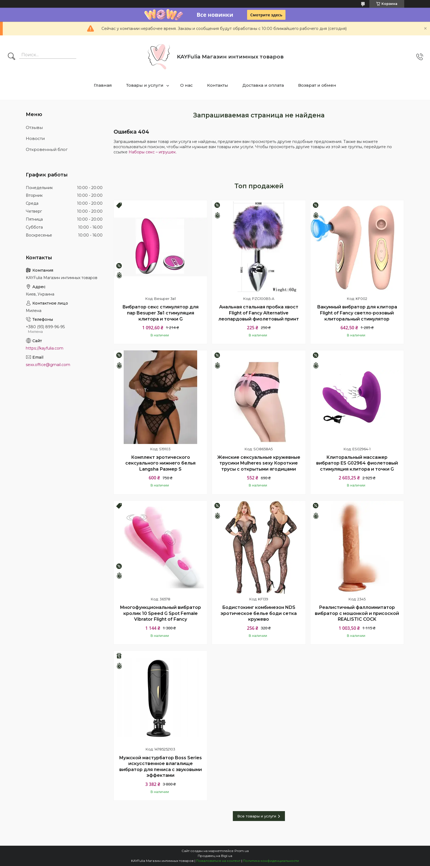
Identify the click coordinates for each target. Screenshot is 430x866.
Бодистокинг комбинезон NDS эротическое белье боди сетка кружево (258, 613)
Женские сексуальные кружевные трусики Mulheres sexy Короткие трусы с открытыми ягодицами (258, 463)
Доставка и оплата (263, 85)
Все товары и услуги (256, 816)
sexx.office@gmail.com (48, 364)
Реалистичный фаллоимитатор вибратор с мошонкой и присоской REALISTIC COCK (357, 613)
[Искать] (11, 57)
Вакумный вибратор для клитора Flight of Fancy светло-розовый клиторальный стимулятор (357, 312)
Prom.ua (241, 851)
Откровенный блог (47, 149)
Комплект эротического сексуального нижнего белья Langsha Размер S (160, 463)
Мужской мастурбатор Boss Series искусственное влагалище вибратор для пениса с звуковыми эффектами (160, 766)
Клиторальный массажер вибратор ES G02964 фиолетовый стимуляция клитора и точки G (357, 463)
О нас (186, 85)
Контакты (217, 85)
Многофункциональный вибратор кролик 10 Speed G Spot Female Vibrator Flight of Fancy (160, 613)
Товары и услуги (144, 85)
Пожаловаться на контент (218, 861)
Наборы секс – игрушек (152, 152)
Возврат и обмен (317, 85)
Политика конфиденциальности (271, 861)
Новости (35, 138)
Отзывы (34, 127)
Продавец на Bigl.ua (215, 856)
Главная (103, 85)
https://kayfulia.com (44, 348)
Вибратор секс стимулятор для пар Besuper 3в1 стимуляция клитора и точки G (160, 312)
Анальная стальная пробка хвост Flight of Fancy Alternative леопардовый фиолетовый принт (258, 312)
